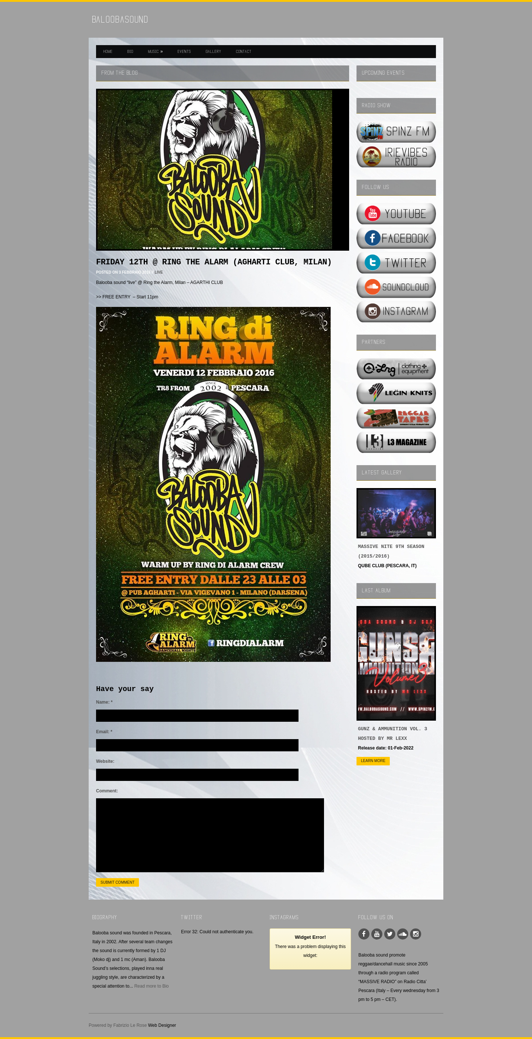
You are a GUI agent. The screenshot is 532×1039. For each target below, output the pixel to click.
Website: (105, 761)
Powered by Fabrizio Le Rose (118, 1025)
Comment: (107, 790)
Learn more (373, 761)
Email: (104, 731)
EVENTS (184, 51)
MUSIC (155, 51)
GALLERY (213, 51)
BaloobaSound (120, 19)
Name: (104, 702)
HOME (108, 51)
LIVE (158, 272)
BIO (130, 51)
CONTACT (244, 51)
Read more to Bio (151, 986)
